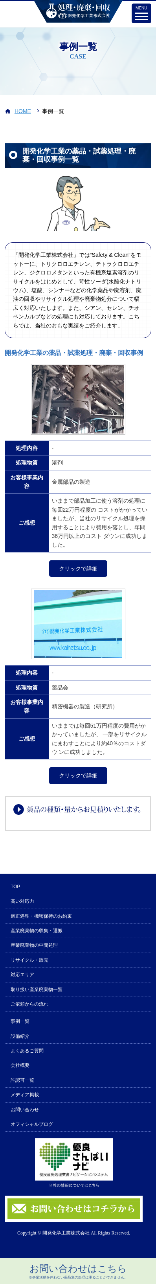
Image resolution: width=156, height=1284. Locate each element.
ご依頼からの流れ (29, 1004)
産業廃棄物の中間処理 (34, 945)
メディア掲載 (25, 1094)
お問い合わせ (25, 1109)
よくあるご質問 (27, 1051)
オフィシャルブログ (32, 1124)
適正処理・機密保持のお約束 (41, 916)
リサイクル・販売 (29, 960)
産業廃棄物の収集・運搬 (36, 930)
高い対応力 (22, 901)
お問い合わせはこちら (78, 1271)
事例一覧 (20, 1021)
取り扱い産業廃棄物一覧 (36, 989)
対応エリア (22, 974)
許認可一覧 (22, 1080)
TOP (15, 886)
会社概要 (20, 1065)
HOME (23, 111)
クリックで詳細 (78, 568)
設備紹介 (20, 1036)
